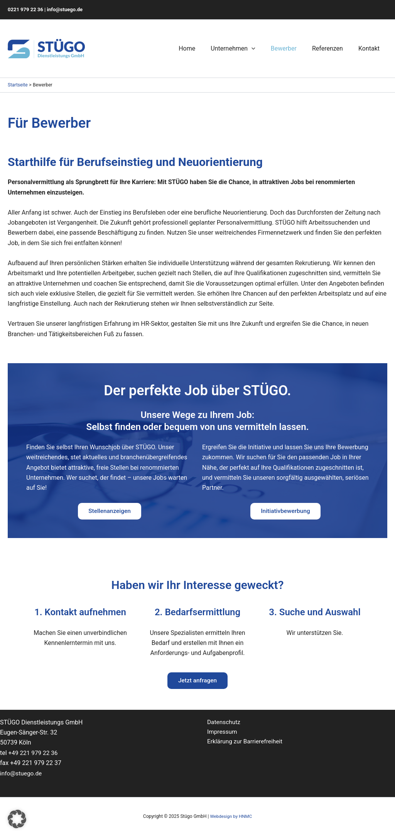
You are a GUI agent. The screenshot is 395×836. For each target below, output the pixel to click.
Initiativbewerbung (285, 511)
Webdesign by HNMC (231, 816)
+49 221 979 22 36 (34, 752)
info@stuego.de (65, 9)
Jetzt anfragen (197, 682)
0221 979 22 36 (25, 9)
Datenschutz (224, 722)
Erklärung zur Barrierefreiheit (246, 742)
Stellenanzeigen (110, 511)
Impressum (222, 732)
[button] (17, 819)
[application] (262, 49)
